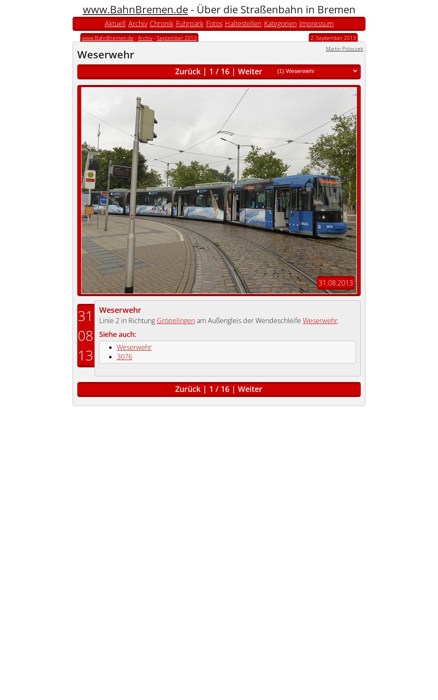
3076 (124, 356)
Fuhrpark (190, 23)
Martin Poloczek (344, 48)
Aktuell (115, 23)
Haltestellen (243, 23)
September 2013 (177, 38)
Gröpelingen (176, 320)
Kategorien (280, 23)
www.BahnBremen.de (135, 9)
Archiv (137, 23)
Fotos (214, 23)
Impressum (316, 23)
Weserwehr (120, 310)
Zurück (188, 71)
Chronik (161, 23)
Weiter (250, 71)
